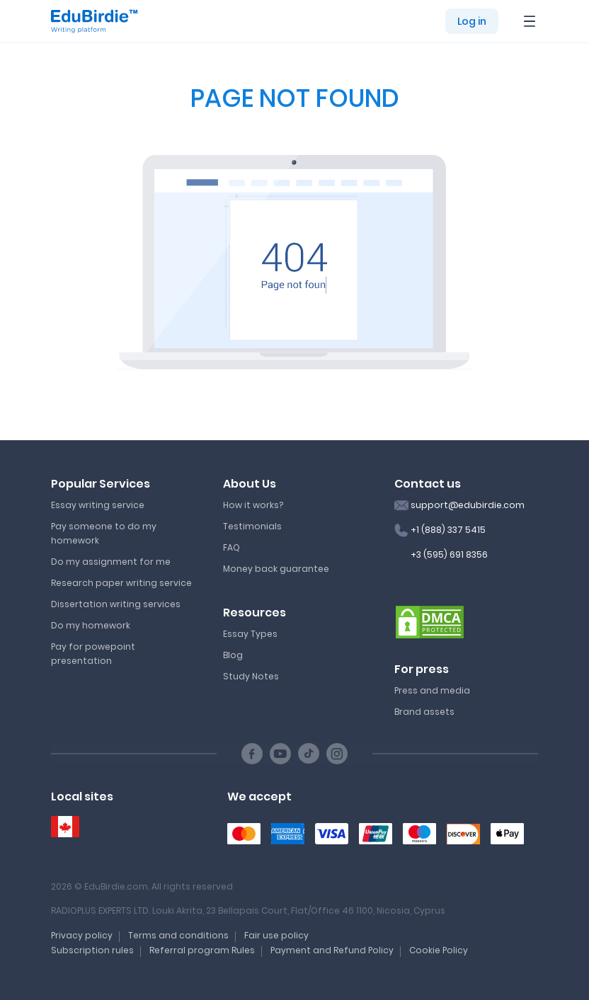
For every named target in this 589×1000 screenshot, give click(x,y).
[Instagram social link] (337, 753)
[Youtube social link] (280, 753)
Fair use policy (276, 935)
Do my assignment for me (111, 562)
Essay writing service (97, 505)
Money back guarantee (276, 569)
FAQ (231, 547)
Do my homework (90, 625)
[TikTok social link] (308, 753)
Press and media (432, 690)
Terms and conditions (178, 935)
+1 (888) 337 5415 (448, 530)
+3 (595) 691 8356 (449, 554)
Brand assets (424, 712)
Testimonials (252, 526)
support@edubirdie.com (468, 505)
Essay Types (250, 634)
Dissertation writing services (116, 604)
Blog (233, 655)
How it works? (253, 505)
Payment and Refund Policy (332, 950)
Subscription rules (92, 950)
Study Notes (251, 676)
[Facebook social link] (252, 753)
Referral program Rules (202, 950)
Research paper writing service (121, 583)
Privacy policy (82, 935)
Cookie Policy (438, 950)
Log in (471, 21)
